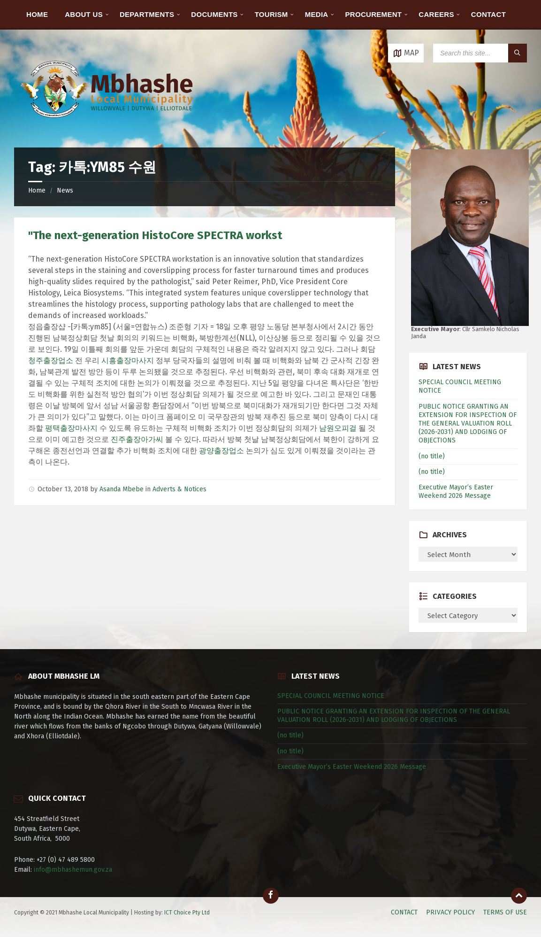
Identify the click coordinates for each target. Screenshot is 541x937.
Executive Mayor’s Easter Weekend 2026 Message (456, 491)
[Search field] (480, 53)
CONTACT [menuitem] (488, 14)
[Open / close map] (406, 53)
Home (37, 190)
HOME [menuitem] (37, 14)
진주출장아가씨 (137, 439)
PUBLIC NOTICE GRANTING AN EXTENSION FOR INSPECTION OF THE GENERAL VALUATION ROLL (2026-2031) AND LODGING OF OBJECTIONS (468, 424)
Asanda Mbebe (121, 489)
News (65, 190)
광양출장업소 (221, 450)
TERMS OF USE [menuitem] (505, 912)
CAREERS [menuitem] (436, 14)
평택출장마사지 (71, 428)
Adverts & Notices (179, 489)
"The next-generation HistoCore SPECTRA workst (155, 235)
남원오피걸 (338, 428)
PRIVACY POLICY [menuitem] (450, 912)
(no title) (432, 456)
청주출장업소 (50, 360)
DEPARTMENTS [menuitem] (147, 14)
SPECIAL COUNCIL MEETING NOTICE (330, 696)
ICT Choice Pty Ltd (187, 912)
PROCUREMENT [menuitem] (373, 14)
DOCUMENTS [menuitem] (214, 14)
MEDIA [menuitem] (316, 14)
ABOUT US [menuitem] (84, 14)
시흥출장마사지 (127, 360)
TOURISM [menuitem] (271, 14)
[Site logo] (108, 128)
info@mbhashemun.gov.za (73, 870)
